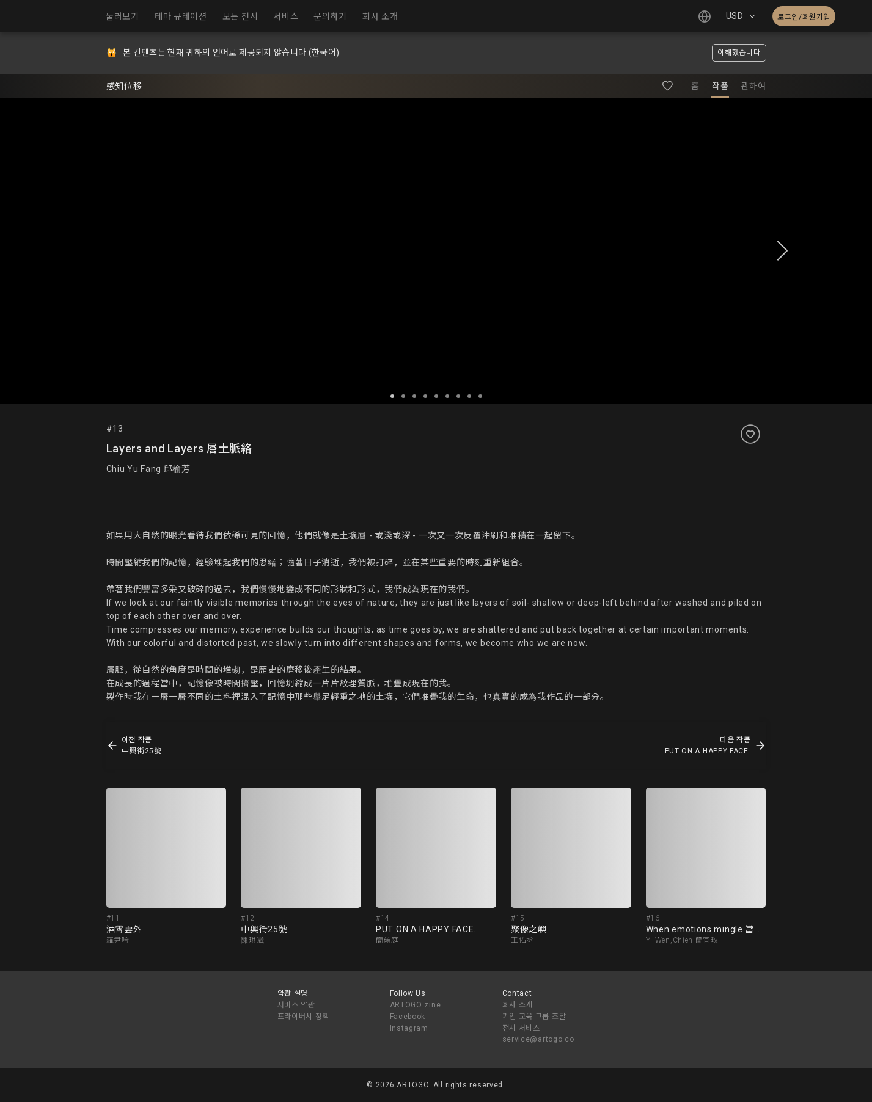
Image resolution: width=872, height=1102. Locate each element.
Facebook (408, 1016)
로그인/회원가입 (803, 17)
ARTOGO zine (415, 1005)
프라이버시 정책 (303, 1016)
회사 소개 (517, 1005)
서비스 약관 (296, 1005)
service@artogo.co (538, 1039)
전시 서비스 (521, 1028)
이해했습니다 (738, 52)
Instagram (409, 1028)
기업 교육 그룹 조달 (534, 1016)
